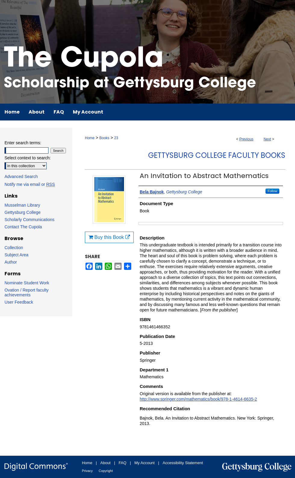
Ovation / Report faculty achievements (26, 292)
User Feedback (19, 302)
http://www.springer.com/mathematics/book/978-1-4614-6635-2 (198, 399)
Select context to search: (28, 157)
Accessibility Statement (183, 463)
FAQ (122, 463)
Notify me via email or (30, 184)
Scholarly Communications (29, 219)
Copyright (106, 471)
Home (90, 138)
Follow (272, 191)
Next (267, 139)
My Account (145, 463)
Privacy (87, 471)
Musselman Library (22, 205)
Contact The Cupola (23, 226)
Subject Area (16, 254)
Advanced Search (21, 176)
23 (116, 138)
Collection (14, 247)
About (105, 463)
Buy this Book (109, 237)
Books (104, 138)
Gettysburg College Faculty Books (216, 155)
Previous (246, 139)
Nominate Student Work (27, 282)
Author (11, 262)
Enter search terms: (23, 142)
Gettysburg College (23, 212)
